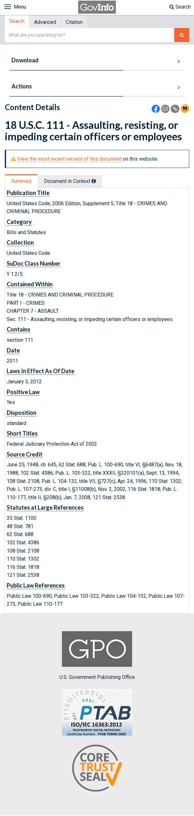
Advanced (47, 22)
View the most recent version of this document (69, 160)
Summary (21, 182)
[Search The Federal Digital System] (181, 36)
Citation (77, 22)
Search (180, 7)
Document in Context (72, 182)
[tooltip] (96, 182)
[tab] (18, 22)
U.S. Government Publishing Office (97, 656)
